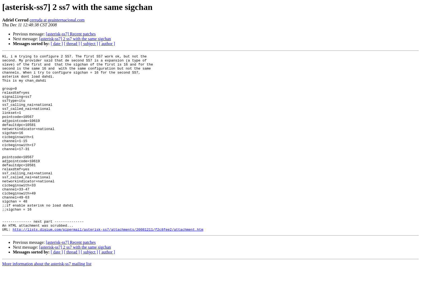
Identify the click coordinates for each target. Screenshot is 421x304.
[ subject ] (89, 43)
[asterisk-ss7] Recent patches (71, 34)
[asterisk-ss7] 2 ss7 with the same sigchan (75, 39)
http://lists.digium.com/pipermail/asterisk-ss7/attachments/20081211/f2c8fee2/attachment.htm (108, 264)
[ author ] (107, 43)
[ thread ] (72, 43)
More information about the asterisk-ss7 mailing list (46, 299)
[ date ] (57, 43)
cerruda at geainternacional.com (57, 20)
